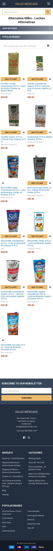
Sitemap (5, 495)
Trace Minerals (33, 511)
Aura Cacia (6, 522)
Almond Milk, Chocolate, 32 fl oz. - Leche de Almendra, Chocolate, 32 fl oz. (13, 347)
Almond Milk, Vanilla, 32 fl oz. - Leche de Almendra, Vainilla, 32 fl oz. (39, 243)
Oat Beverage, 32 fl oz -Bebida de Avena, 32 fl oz (39, 138)
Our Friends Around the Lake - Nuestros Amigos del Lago (12, 483)
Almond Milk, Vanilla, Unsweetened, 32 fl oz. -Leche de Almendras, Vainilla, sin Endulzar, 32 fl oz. (13, 191)
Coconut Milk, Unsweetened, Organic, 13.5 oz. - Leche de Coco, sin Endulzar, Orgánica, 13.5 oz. (12, 295)
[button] (48, 46)
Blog (4, 490)
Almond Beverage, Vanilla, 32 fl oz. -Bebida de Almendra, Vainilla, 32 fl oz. (39, 190)
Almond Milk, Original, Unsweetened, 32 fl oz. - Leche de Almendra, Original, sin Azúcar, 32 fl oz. (39, 295)
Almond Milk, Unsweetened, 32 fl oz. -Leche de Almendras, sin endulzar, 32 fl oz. (13, 243)
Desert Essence (8, 531)
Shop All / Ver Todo (36, 462)
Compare (24, 79)
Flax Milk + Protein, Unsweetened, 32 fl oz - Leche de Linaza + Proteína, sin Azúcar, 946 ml (13, 87)
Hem (4, 526)
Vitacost (30, 519)
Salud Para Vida (33, 524)
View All (30, 528)
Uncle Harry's (7, 518)
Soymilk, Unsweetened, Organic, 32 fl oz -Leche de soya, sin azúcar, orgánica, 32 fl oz (39, 87)
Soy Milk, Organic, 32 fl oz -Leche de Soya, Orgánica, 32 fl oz (13, 139)
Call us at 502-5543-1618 (26, 431)
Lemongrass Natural (35, 515)
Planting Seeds (35, 458)
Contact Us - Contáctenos (12, 476)
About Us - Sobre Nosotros (13, 458)
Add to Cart (11, 79)
